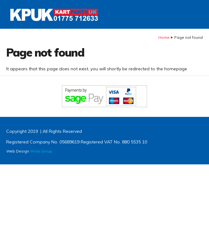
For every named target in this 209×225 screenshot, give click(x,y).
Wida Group (41, 151)
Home (164, 37)
